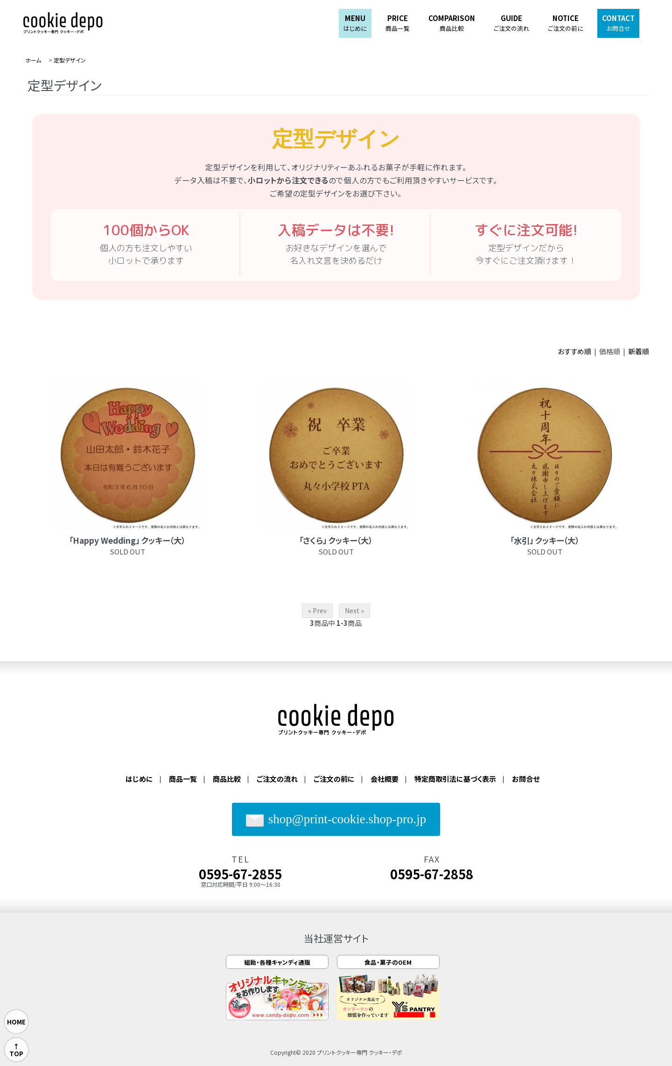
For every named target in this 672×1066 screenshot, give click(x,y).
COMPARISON (451, 23)
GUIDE (511, 23)
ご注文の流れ (277, 779)
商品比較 (227, 779)
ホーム (33, 60)
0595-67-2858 (431, 874)
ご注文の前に (334, 779)
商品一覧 (183, 779)
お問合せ (525, 779)
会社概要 (385, 779)
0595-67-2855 (240, 874)
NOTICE (565, 23)
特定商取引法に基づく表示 (455, 779)
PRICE (397, 23)
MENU (355, 23)
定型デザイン (70, 60)
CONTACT (618, 23)
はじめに (139, 779)
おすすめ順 (574, 351)
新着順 (638, 351)
